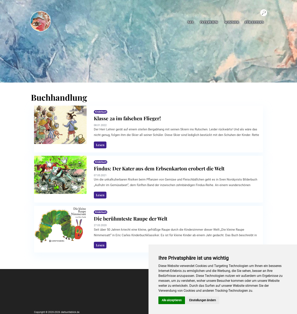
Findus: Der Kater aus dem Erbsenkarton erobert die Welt (159, 168)
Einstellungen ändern (202, 300)
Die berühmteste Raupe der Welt (130, 218)
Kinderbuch (100, 112)
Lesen (100, 145)
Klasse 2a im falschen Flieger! (127, 118)
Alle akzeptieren (172, 300)
